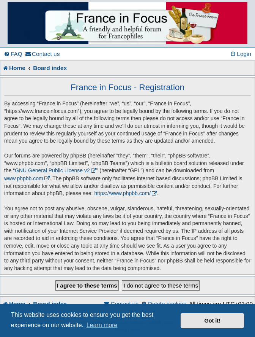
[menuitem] (13, 54)
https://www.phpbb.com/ (122, 193)
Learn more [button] (102, 325)
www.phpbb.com (23, 178)
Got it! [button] (212, 321)
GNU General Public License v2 (52, 170)
